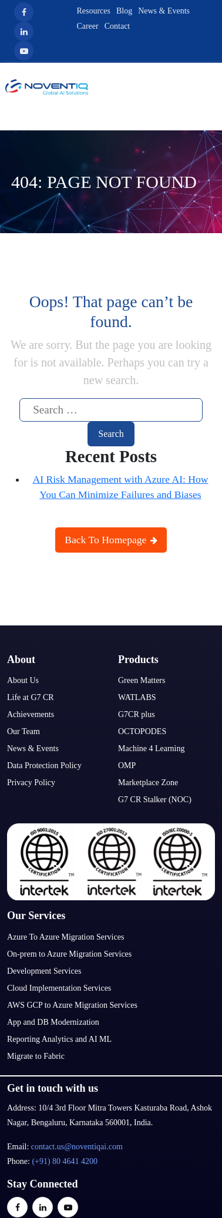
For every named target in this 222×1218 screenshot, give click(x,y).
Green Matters (141, 680)
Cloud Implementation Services (59, 988)
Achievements (30, 714)
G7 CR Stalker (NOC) (154, 799)
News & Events (164, 10)
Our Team (23, 731)
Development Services (44, 971)
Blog (124, 10)
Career (87, 26)
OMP (127, 765)
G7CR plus (136, 714)
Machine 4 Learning (151, 748)
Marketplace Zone (148, 782)
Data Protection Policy (44, 765)
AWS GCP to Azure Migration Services (72, 1005)
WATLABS (137, 697)
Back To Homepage (111, 540)
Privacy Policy (31, 782)
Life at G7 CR (30, 697)
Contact (117, 26)
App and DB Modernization (53, 1022)
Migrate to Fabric (36, 1056)
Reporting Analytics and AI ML (59, 1039)
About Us (23, 680)
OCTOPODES (142, 731)
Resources (93, 10)
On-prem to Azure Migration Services (69, 954)
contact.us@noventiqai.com (77, 1146)
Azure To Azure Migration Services (65, 937)
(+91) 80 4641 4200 (64, 1161)
